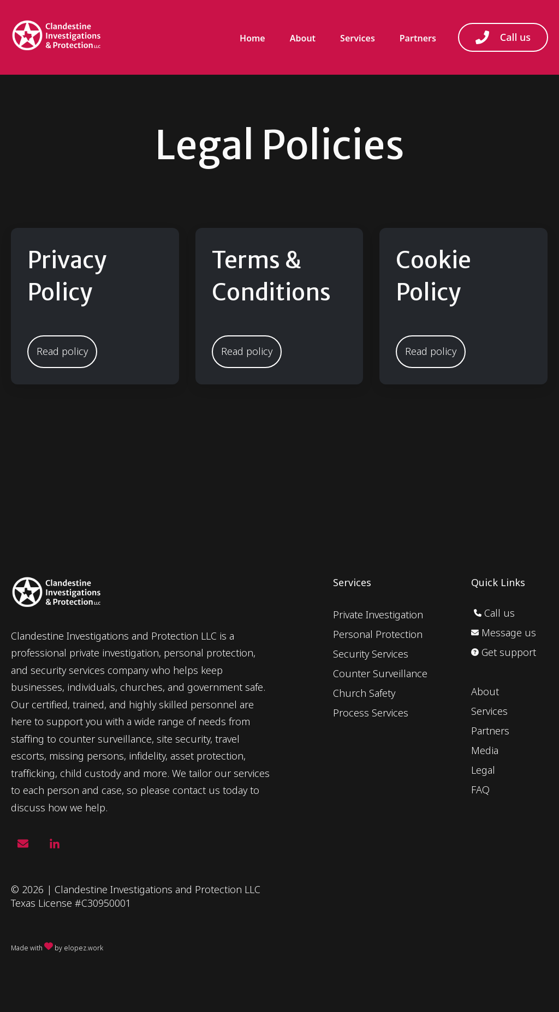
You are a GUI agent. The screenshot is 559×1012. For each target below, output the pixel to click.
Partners (418, 38)
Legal (483, 769)
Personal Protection (378, 634)
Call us (503, 37)
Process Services (370, 712)
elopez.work (83, 948)
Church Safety (364, 693)
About (303, 38)
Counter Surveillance (380, 673)
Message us (503, 632)
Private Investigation (378, 614)
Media (484, 750)
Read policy (62, 351)
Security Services (370, 653)
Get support (503, 652)
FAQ (480, 789)
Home (252, 38)
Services (357, 38)
